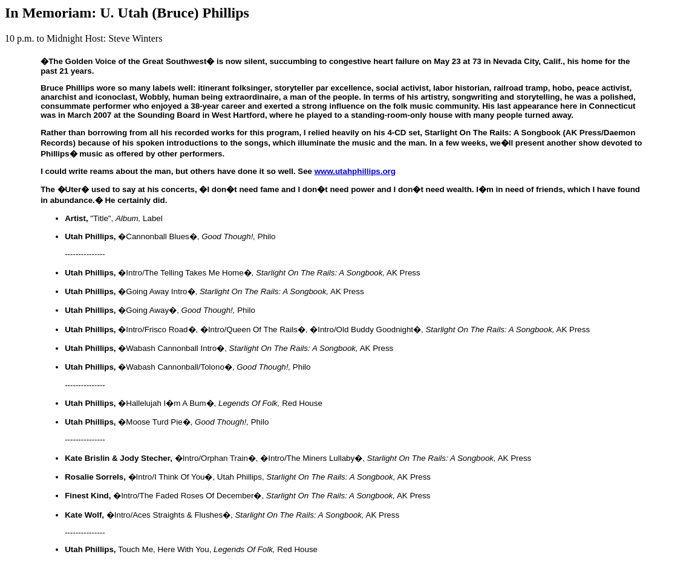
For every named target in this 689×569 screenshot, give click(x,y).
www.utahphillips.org (355, 171)
